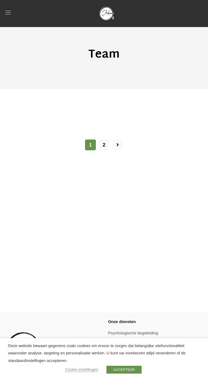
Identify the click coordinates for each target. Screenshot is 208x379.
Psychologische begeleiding (133, 333)
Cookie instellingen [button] (81, 369)
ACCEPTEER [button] (124, 370)
